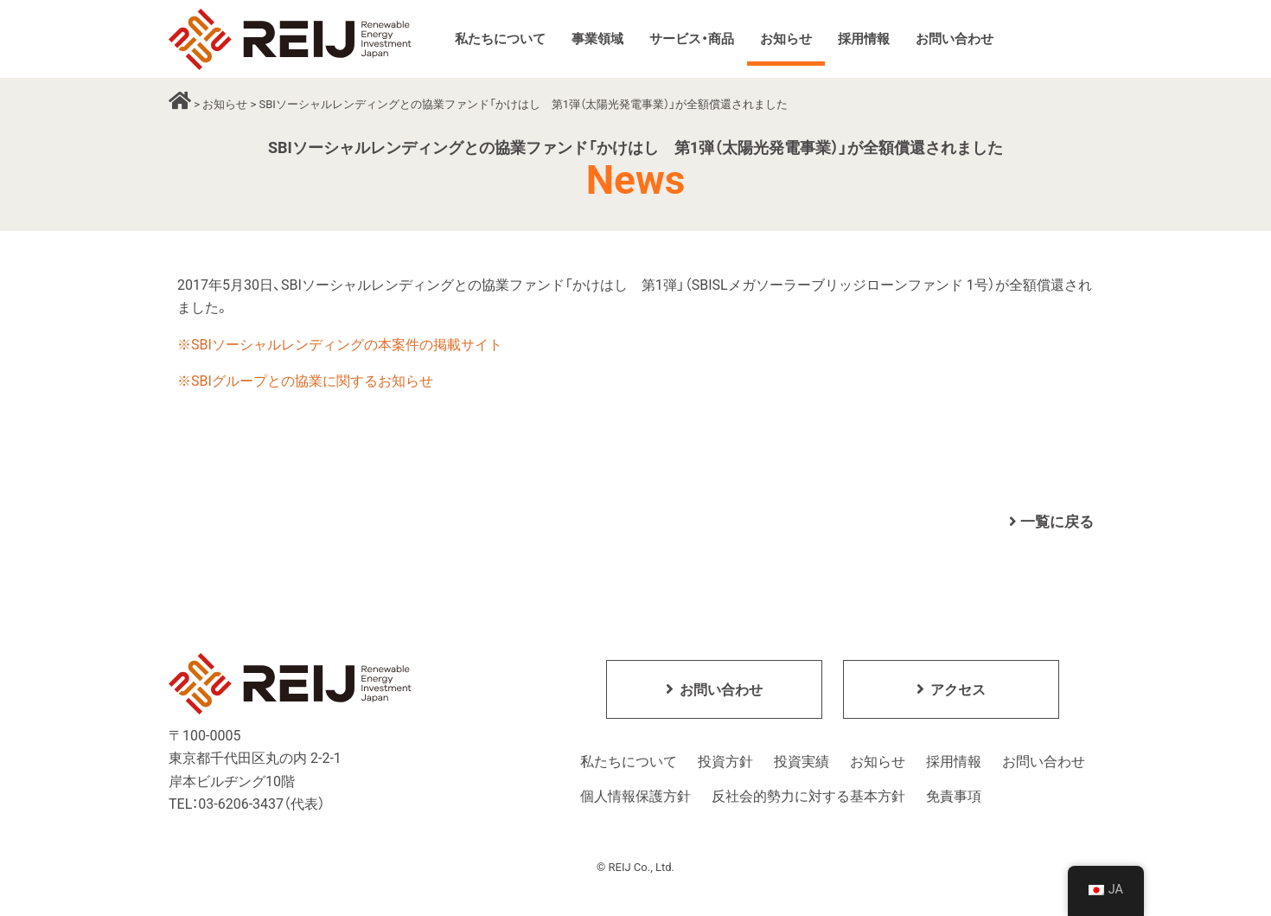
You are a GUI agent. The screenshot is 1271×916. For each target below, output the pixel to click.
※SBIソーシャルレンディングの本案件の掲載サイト (339, 344)
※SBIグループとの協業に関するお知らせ (305, 381)
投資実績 (801, 762)
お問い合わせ (1043, 762)
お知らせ (224, 104)
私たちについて (628, 762)
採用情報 (953, 762)
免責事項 (953, 797)
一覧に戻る (1051, 521)
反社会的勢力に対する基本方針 (808, 797)
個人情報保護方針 (635, 797)
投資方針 (725, 762)
